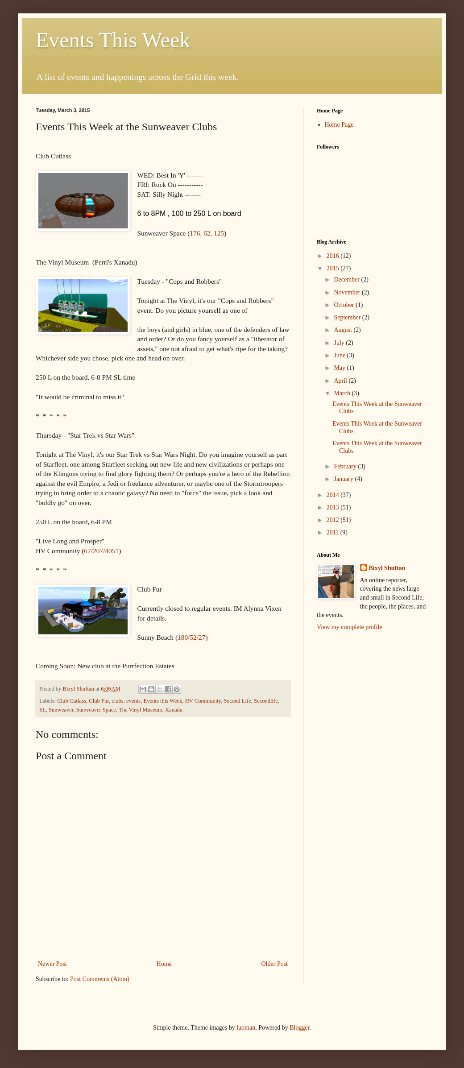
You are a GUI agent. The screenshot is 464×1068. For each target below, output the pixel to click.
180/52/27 (191, 637)
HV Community (203, 701)
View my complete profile (349, 627)
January (344, 479)
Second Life (237, 701)
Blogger (299, 1027)
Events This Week (113, 40)
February (346, 466)
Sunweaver (61, 710)
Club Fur (99, 701)
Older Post (274, 963)
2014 (334, 495)
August (343, 330)
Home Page (339, 124)
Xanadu (173, 710)
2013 (334, 507)
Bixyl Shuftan (387, 568)
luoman (245, 1027)
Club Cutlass (71, 701)
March (343, 393)
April (341, 380)
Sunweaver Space (96, 710)
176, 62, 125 (207, 233)
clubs (118, 701)
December (347, 279)
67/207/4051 (101, 551)
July (340, 342)
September (348, 317)
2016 (334, 256)
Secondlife (266, 701)
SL (42, 710)
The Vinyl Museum (140, 710)
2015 (334, 268)
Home (164, 963)
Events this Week (163, 701)
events (133, 701)
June (340, 355)
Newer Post (52, 963)
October (345, 305)
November (348, 292)
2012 (334, 520)
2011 (333, 532)
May (340, 367)
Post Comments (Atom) (99, 979)
